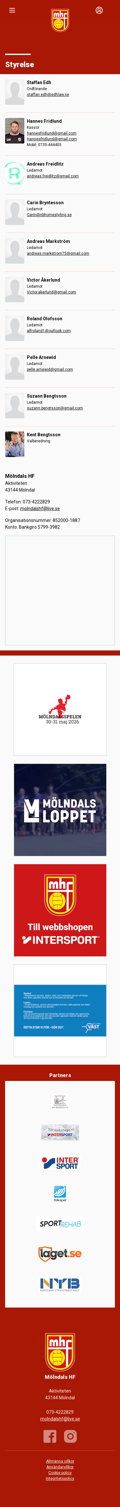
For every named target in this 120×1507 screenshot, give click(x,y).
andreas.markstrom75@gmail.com (58, 253)
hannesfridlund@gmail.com (51, 133)
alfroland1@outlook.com (49, 331)
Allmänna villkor (60, 1461)
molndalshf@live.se (40, 508)
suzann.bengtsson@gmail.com (55, 408)
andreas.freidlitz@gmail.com (53, 176)
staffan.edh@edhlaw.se (48, 94)
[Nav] (12, 10)
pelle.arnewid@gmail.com (50, 369)
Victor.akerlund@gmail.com (51, 292)
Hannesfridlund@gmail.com (52, 139)
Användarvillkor (60, 1467)
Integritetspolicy (60, 1478)
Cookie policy (60, 1473)
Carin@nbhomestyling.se (49, 215)
